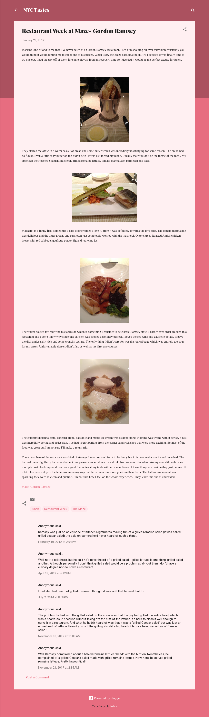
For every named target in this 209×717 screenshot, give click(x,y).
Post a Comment (37, 677)
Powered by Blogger (104, 698)
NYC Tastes (36, 10)
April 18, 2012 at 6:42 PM (54, 573)
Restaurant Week (55, 509)
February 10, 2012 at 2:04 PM (57, 542)
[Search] (192, 11)
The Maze (79, 509)
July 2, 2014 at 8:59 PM (53, 597)
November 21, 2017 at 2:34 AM (58, 667)
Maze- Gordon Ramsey (36, 486)
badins (113, 706)
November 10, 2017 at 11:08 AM (59, 636)
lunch (35, 509)
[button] (184, 30)
